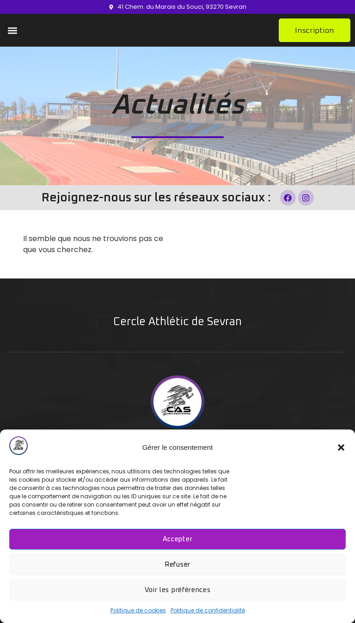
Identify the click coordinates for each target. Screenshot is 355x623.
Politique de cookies (138, 610)
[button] (341, 447)
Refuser (177, 564)
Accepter (178, 539)
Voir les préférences (178, 590)
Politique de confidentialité (208, 610)
